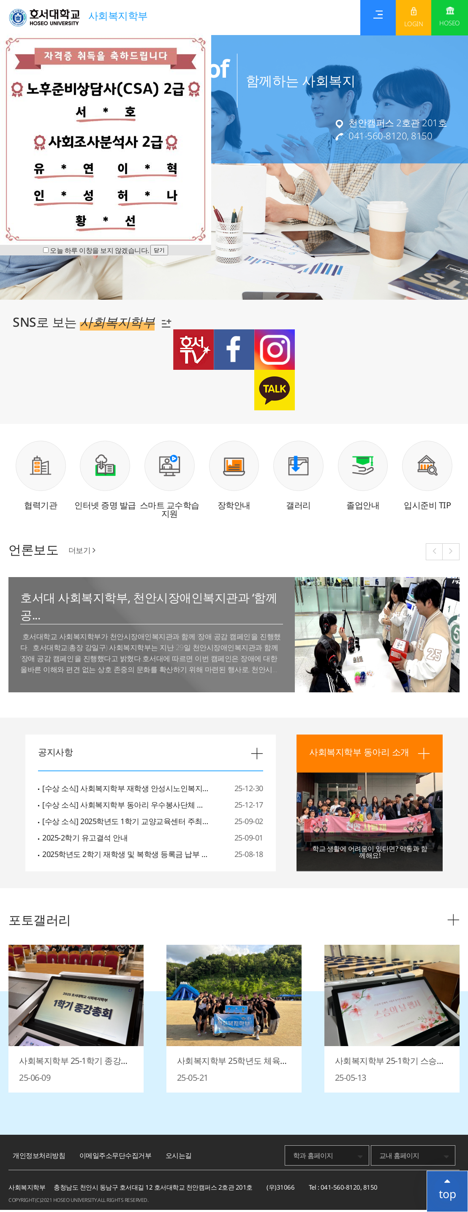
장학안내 (234, 507)
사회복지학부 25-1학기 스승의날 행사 (390, 1067)
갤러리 (298, 507)
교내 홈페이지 (399, 1157)
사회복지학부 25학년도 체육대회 (232, 1067)
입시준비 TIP (427, 507)
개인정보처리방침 (39, 1157)
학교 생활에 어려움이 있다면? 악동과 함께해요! (369, 854)
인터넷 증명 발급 (105, 507)
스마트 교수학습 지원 (169, 511)
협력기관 (40, 507)
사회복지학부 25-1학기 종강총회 (74, 1067)
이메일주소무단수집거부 (115, 1157)
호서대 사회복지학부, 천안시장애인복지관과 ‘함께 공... (147, 609)
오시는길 (179, 1157)
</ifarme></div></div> (447, 1188)
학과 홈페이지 (313, 1157)
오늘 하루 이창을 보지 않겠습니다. (99, 250)
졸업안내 (362, 507)
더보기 (81, 552)
